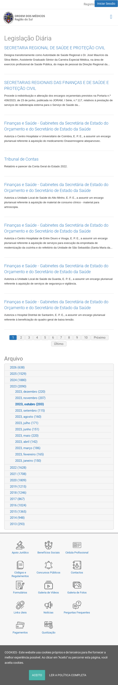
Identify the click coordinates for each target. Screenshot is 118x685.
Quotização (48, 632)
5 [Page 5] (45, 337)
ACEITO (37, 675)
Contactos (77, 572)
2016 (18, 505)
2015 (18, 511)
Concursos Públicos (48, 572)
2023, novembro (30, 398)
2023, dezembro (30, 392)
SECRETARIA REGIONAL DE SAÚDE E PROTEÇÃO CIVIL (54, 47)
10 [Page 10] (86, 337)
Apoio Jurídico (20, 552)
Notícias (48, 612)
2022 (18, 468)
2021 (18, 474)
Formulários (20, 592)
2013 (17, 524)
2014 (17, 518)
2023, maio (26, 436)
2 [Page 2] (21, 337)
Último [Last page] (59, 344)
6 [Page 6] (53, 337)
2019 (18, 486)
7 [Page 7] (61, 337)
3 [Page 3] (29, 337)
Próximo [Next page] (100, 337)
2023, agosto (28, 417)
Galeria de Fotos (77, 592)
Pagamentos (20, 632)
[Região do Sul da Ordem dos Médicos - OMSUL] (24, 18)
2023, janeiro (28, 461)
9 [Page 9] (77, 337)
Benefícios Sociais (48, 552)
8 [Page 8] (69, 337)
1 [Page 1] (13, 337)
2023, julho (26, 423)
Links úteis (20, 612)
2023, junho (27, 429)
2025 (18, 374)
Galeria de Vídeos (48, 592)
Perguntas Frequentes (77, 612)
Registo (89, 4)
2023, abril (26, 442)
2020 (18, 480)
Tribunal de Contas (21, 159)
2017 (17, 499)
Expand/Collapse (108, 367)
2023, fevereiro (29, 454)
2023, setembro (30, 410)
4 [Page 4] (37, 337)
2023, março (27, 448)
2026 (17, 367)
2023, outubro (29, 404)
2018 (18, 493)
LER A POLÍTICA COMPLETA (67, 675)
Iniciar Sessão (106, 3)
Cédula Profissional (76, 552)
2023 (18, 386)
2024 (18, 380)
